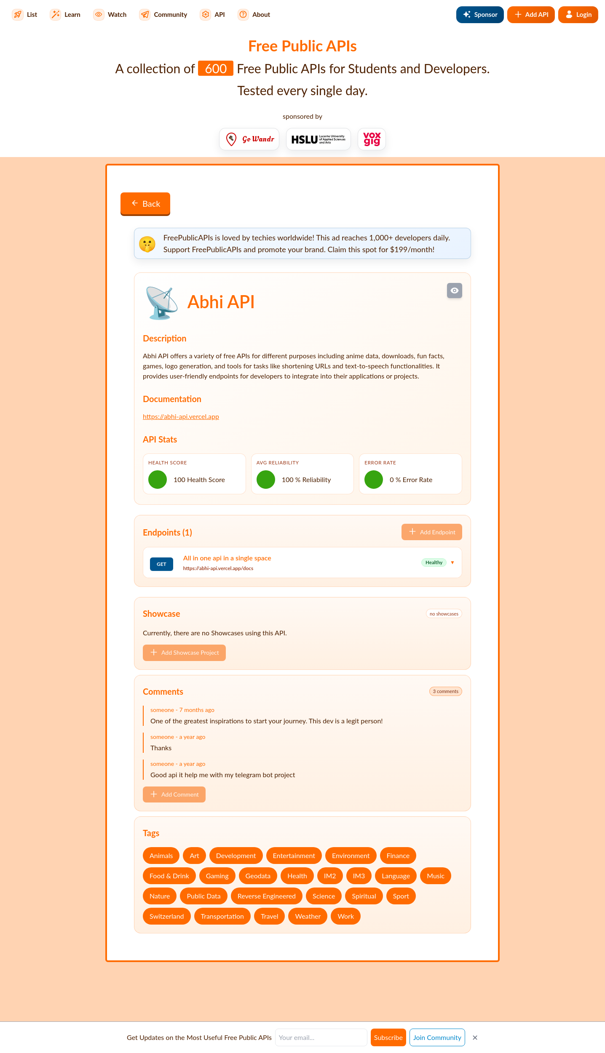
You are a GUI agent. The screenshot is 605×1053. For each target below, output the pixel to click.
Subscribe (388, 1037)
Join (437, 1037)
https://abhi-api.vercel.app (181, 416)
